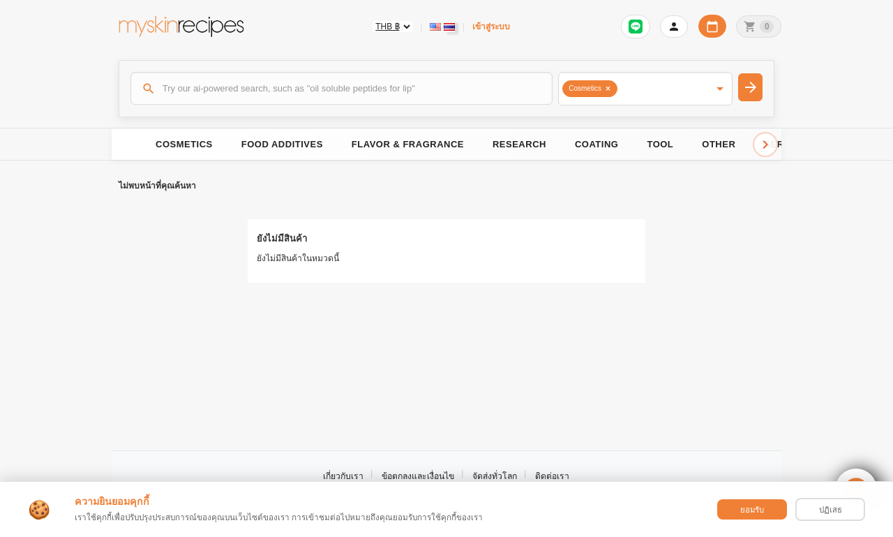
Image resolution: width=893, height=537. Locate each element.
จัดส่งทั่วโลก (494, 476)
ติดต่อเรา (552, 476)
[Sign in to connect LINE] (635, 26)
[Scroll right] (765, 144)
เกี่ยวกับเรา (343, 476)
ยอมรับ (752, 510)
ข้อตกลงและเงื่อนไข (418, 476)
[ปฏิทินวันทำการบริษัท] (712, 26)
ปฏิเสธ (830, 510)
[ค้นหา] (341, 88)
